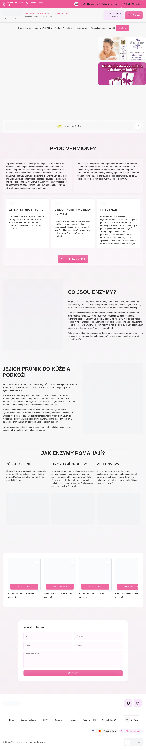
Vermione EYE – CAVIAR (92, 594)
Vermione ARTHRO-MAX (127, 594)
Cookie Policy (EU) (109, 720)
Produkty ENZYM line (42, 28)
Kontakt (111, 28)
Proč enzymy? (24, 28)
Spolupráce (58, 720)
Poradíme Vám (82, 28)
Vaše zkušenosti (98, 28)
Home (10, 720)
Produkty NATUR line (64, 28)
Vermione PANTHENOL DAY (58, 594)
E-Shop (122, 28)
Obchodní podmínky (28, 720)
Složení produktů (89, 720)
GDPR (44, 720)
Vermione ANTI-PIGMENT (21, 594)
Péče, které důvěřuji (12, 19)
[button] (138, 126)
